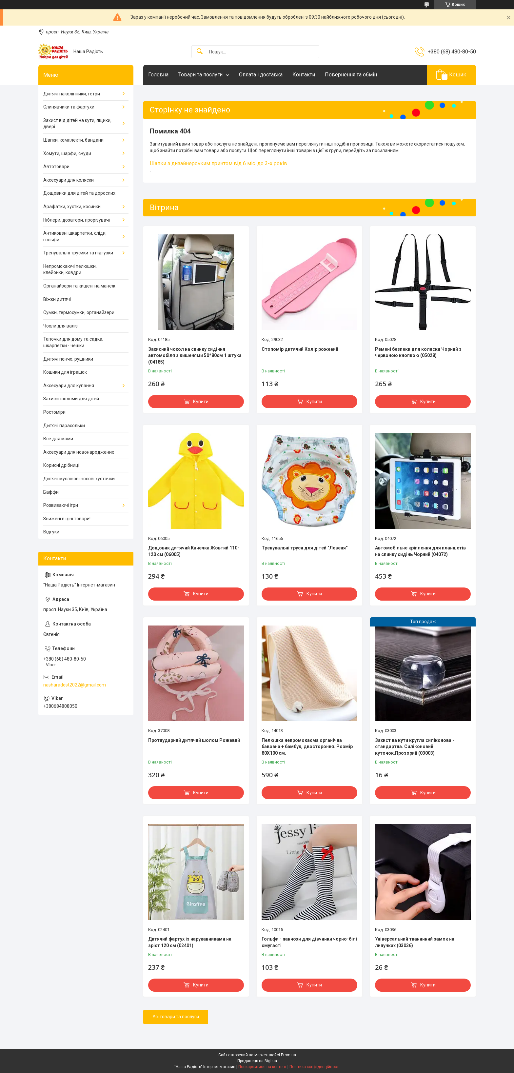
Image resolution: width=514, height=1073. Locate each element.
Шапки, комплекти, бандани (73, 140)
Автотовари (56, 166)
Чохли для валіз (60, 325)
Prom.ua (288, 1055)
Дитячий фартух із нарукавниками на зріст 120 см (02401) (189, 942)
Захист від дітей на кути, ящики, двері (77, 123)
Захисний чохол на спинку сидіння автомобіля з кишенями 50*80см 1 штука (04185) (195, 356)
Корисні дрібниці (61, 465)
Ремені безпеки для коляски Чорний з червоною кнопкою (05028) (418, 352)
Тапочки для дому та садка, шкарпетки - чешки (73, 342)
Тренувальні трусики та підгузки (78, 252)
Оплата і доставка (261, 74)
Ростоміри (54, 412)
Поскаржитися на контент (262, 1066)
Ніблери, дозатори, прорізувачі (76, 220)
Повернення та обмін (351, 74)
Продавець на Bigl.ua (257, 1061)
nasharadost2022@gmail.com (74, 684)
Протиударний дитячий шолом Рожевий (194, 740)
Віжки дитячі (57, 299)
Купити (200, 401)
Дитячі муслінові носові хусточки (79, 478)
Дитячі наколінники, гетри (71, 93)
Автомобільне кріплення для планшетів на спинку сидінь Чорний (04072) (420, 551)
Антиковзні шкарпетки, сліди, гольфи (75, 236)
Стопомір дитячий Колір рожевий (300, 349)
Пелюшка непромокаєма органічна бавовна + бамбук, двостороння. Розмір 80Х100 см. (307, 747)
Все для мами (58, 438)
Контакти (303, 74)
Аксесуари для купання (68, 385)
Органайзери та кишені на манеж (79, 285)
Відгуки (51, 531)
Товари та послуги (200, 74)
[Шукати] (199, 52)
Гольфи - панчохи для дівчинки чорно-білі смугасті (309, 942)
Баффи (51, 492)
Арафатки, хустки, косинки (72, 206)
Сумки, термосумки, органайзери (78, 312)
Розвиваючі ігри (60, 505)
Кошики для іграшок (65, 372)
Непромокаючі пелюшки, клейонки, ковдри (70, 269)
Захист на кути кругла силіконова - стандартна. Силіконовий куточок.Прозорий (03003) (414, 747)
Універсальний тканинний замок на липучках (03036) (414, 942)
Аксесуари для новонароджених (78, 452)
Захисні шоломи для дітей (71, 398)
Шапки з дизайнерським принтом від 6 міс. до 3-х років (218, 163)
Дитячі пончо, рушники (68, 359)
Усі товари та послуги (175, 1016)
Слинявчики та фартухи (68, 106)
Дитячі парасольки (64, 425)
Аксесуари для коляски (68, 180)
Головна (158, 74)
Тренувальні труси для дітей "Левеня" (304, 547)
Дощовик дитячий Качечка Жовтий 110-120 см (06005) (193, 551)
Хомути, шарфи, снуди (67, 153)
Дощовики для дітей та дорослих (79, 193)
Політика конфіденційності (314, 1066)
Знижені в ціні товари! (66, 518)
